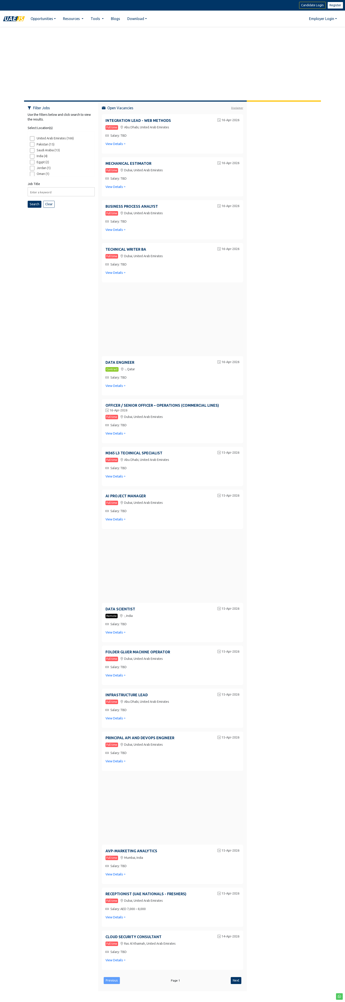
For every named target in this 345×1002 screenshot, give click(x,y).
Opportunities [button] (42, 19)
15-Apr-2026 (228, 453)
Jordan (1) (44, 168)
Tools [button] (96, 19)
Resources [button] (72, 19)
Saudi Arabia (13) (48, 150)
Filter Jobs (39, 108)
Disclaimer (237, 108)
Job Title (34, 184)
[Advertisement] (172, 61)
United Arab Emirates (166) (55, 138)
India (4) (42, 156)
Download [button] (135, 19)
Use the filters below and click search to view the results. (59, 117)
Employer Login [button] (321, 19)
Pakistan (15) (45, 144)
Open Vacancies (117, 108)
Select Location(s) (40, 128)
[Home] (14, 18)
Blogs (115, 19)
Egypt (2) (43, 162)
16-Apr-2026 (228, 120)
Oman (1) (43, 174)
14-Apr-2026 (228, 937)
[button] (339, 996)
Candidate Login (312, 5)
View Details (115, 144)
